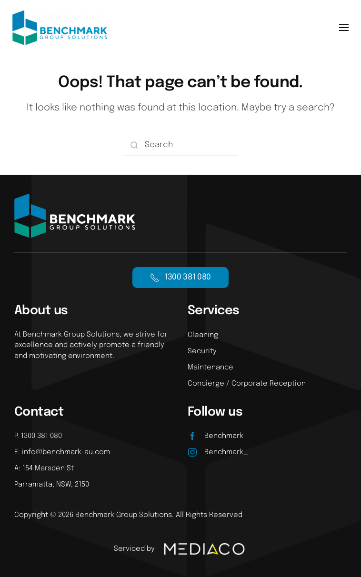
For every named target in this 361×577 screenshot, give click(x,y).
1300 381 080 (180, 277)
